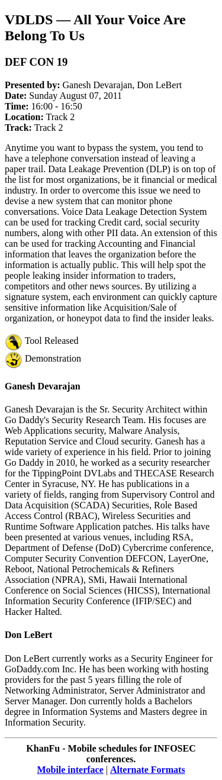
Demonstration (43, 358)
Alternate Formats (147, 770)
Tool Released (42, 341)
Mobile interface (70, 770)
